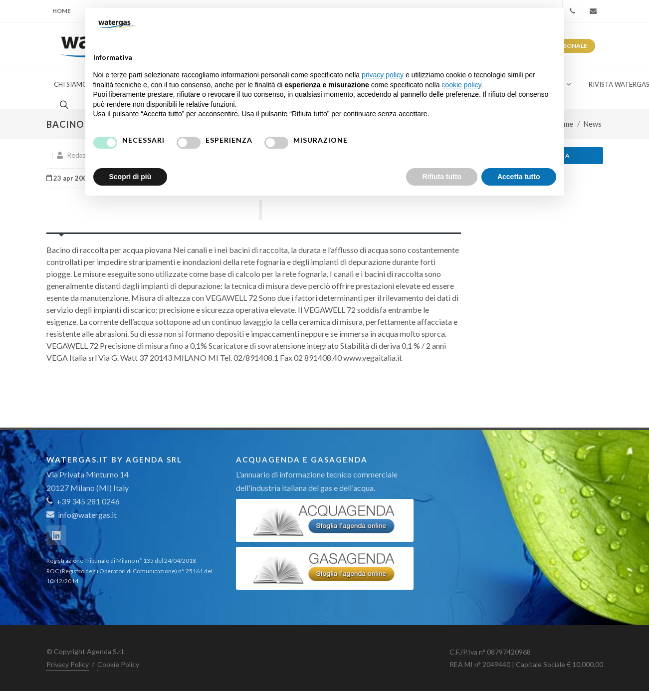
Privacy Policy (67, 664)
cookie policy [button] (461, 85)
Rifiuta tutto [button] (441, 177)
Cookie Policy (118, 664)
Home (61, 10)
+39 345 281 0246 (83, 501)
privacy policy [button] (383, 75)
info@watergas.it (87, 514)
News (593, 124)
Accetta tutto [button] (518, 177)
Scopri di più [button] (130, 177)
